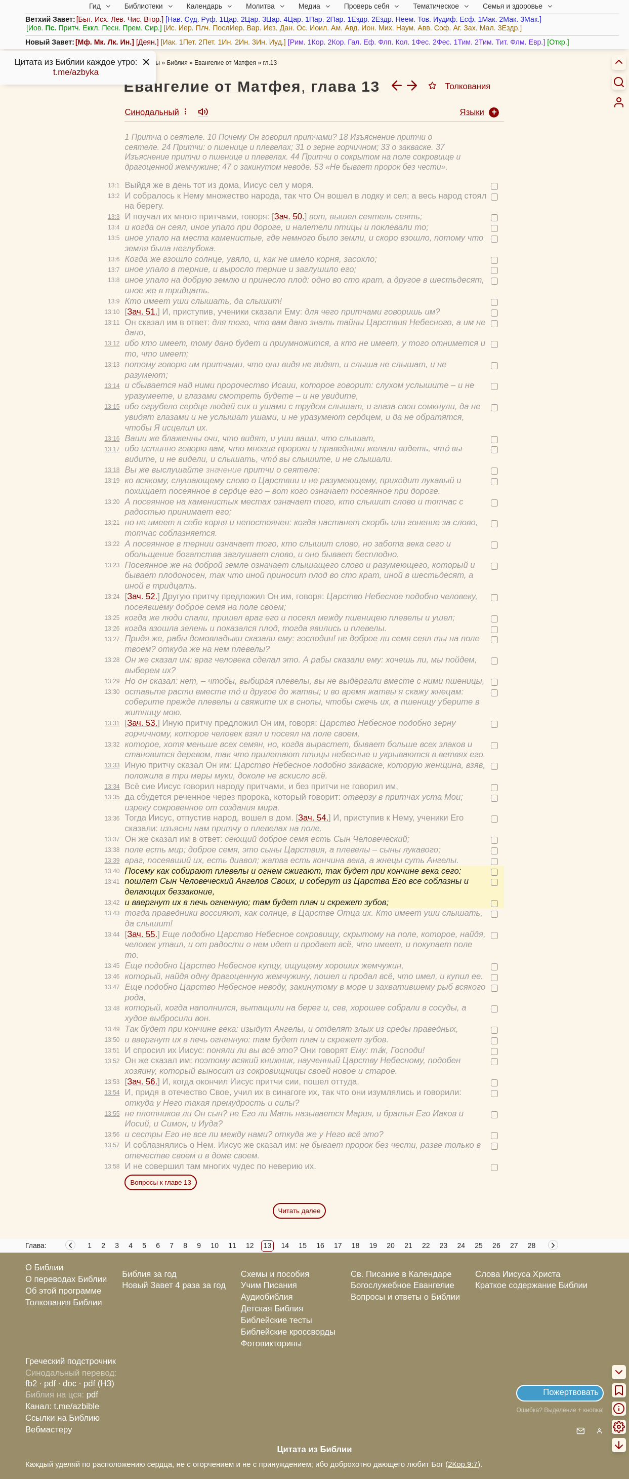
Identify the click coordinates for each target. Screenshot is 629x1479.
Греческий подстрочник (70, 1361)
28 (532, 1245)
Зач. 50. (289, 216)
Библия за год (149, 1274)
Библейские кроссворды (288, 1332)
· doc (67, 1383)
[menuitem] (619, 102)
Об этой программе (63, 1291)
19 (373, 1245)
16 (320, 1245)
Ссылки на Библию (62, 1418)
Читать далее (299, 1211)
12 (250, 1245)
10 (215, 1245)
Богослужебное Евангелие (402, 1285)
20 (391, 1245)
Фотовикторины (271, 1343)
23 (444, 1245)
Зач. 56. (142, 1081)
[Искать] (619, 81)
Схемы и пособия (275, 1274)
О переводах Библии (66, 1279)
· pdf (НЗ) (96, 1383)
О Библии (44, 1267)
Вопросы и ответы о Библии (405, 1297)
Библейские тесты (276, 1320)
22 (426, 1245)
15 (303, 1245)
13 (268, 1245)
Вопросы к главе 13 (160, 1182)
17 (338, 1245)
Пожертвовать (571, 1392)
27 (514, 1245)
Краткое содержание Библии (531, 1285)
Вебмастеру (48, 1429)
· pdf (47, 1383)
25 (479, 1245)
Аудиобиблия (267, 1297)
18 (356, 1245)
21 (408, 1245)
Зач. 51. (142, 312)
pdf (92, 1394)
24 (461, 1245)
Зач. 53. (142, 723)
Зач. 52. (142, 596)
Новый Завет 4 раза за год (174, 1285)
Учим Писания (269, 1285)
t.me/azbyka (76, 72)
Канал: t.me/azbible (62, 1406)
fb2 (31, 1383)
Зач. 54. (313, 818)
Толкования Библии (63, 1302)
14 (285, 1245)
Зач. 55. (142, 934)
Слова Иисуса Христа (517, 1274)
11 (232, 1245)
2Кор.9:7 (463, 1464)
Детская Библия (272, 1308)
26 (496, 1245)
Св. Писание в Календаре (401, 1274)
